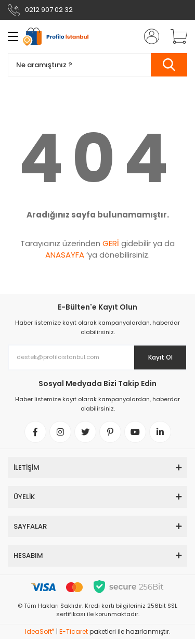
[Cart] (175, 36)
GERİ (110, 243)
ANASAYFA (64, 254)
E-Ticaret (73, 631)
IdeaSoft (39, 631)
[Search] (97, 64)
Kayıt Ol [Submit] (160, 357)
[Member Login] (148, 36)
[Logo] (58, 36)
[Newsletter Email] (97, 357)
